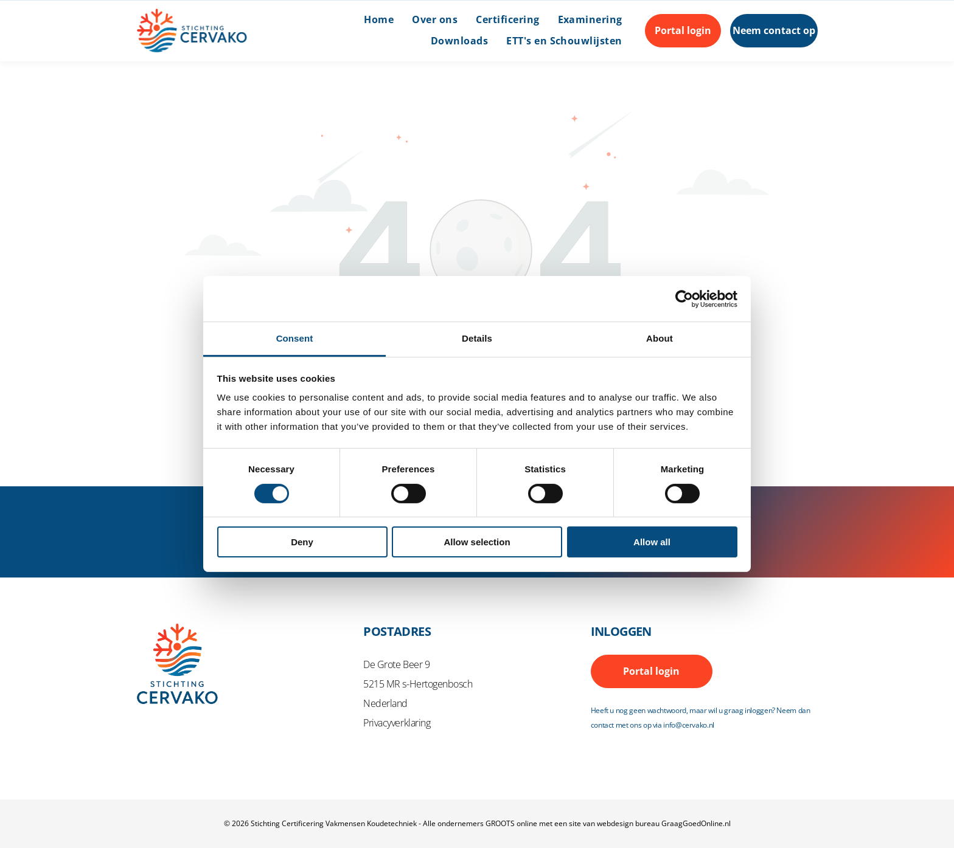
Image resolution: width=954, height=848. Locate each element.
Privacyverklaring (396, 722)
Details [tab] (477, 338)
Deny (302, 542)
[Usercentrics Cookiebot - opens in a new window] (684, 299)
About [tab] (659, 338)
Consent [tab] (294, 338)
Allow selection (477, 542)
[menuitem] (370, 20)
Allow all (651, 542)
